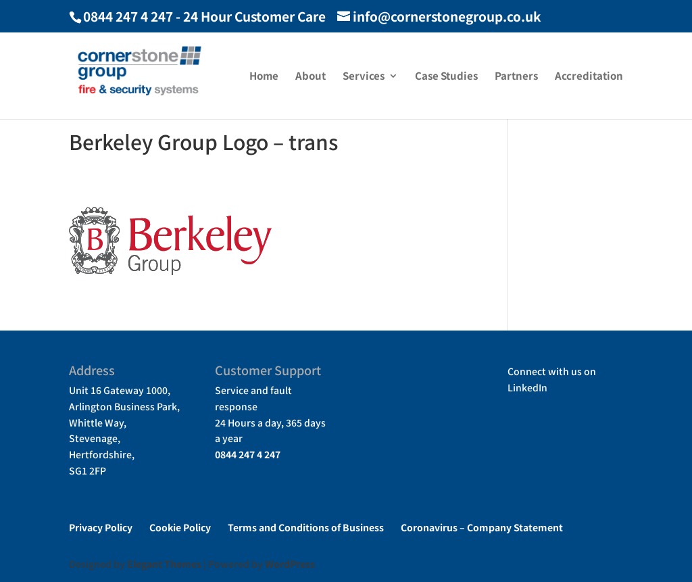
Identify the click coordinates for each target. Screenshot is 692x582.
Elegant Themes (164, 564)
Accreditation (589, 76)
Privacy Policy (100, 527)
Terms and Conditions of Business (306, 527)
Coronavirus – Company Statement (482, 527)
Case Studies (446, 76)
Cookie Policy (180, 527)
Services (364, 76)
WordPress (290, 564)
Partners (516, 76)
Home (263, 76)
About (310, 76)
